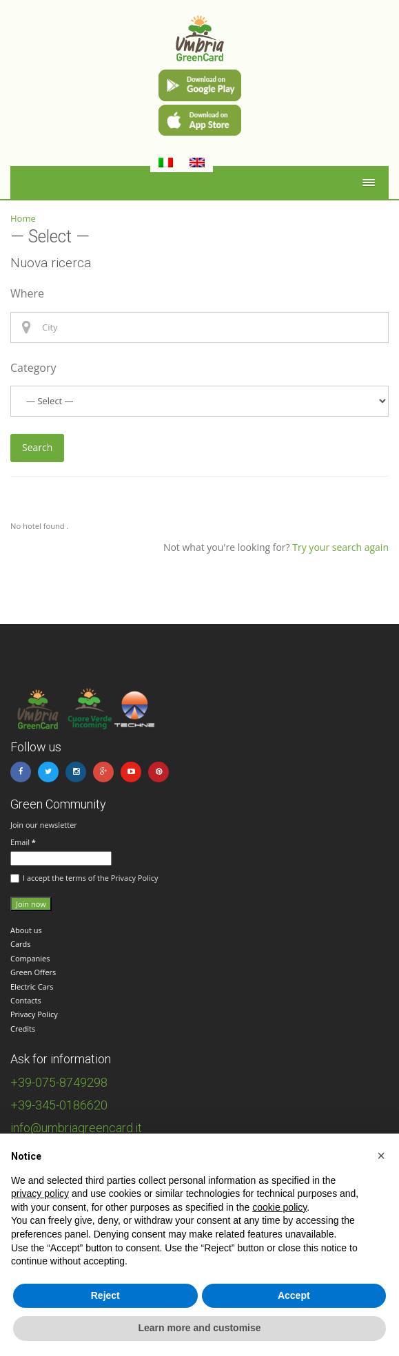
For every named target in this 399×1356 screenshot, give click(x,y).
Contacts (25, 1000)
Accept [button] (294, 1295)
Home (23, 218)
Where (27, 293)
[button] (381, 1156)
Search (37, 447)
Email (23, 842)
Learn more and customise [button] (199, 1327)
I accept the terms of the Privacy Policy (84, 878)
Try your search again (340, 547)
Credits (22, 1028)
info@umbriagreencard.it (76, 1127)
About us (26, 930)
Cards (20, 944)
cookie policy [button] (279, 1207)
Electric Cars (31, 986)
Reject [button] (105, 1295)
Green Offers (33, 972)
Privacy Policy (34, 1014)
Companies (30, 958)
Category (33, 367)
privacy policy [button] (40, 1193)
